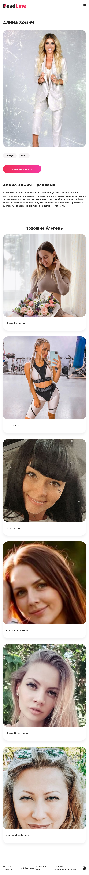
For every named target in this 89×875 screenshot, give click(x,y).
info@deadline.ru (27, 868)
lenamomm (13, 528)
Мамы (24, 156)
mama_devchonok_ (18, 835)
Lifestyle (9, 156)
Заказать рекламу (22, 169)
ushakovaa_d (14, 425)
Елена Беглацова (17, 630)
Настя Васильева (17, 733)
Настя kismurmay (17, 323)
